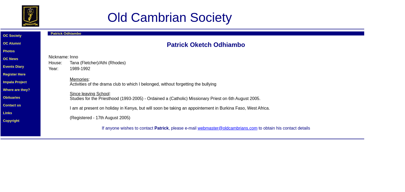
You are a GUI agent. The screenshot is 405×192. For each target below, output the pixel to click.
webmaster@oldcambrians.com (227, 128)
